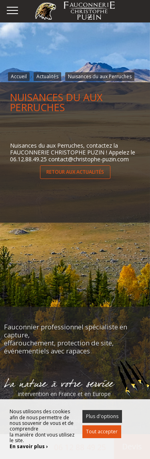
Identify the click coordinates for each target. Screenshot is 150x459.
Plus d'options (102, 416)
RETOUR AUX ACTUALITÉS (75, 172)
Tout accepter (102, 431)
